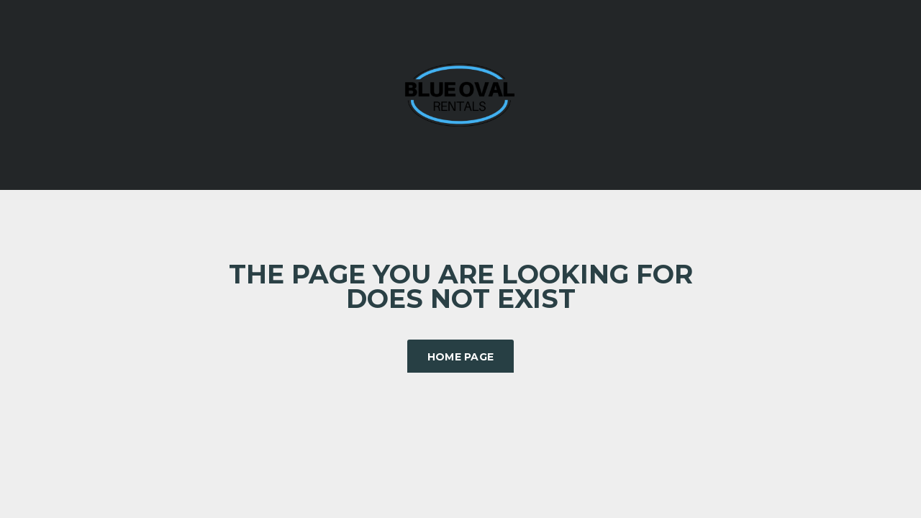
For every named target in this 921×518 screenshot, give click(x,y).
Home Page (460, 356)
